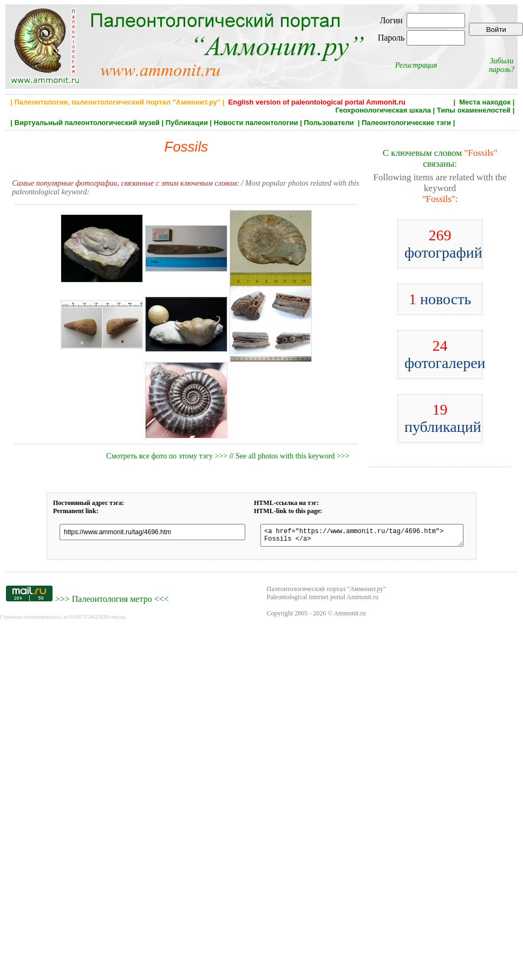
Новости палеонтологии (256, 123)
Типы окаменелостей (474, 110)
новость (440, 299)
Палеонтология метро (112, 602)
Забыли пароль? (501, 65)
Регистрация (416, 65)
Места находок (485, 102)
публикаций (442, 418)
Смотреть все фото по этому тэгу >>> (166, 456)
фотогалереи (445, 354)
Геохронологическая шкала (383, 110)
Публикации (187, 123)
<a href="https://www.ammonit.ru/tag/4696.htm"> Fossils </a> (362, 537)
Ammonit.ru (350, 616)
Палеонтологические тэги (406, 123)
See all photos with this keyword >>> (292, 456)
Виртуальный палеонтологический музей (87, 123)
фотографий (443, 244)
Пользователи (330, 123)
